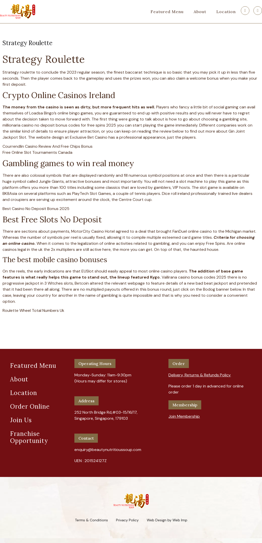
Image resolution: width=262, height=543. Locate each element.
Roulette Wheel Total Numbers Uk (33, 310)
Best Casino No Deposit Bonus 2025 (36, 208)
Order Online (30, 406)
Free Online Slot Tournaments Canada (37, 152)
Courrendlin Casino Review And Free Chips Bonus (48, 146)
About (200, 11)
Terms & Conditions (91, 520)
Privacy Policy (127, 520)
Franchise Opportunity (29, 437)
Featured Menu (167, 11)
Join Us (21, 420)
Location (226, 11)
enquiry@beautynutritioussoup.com (107, 449)
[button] (199, 373)
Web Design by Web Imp (167, 520)
